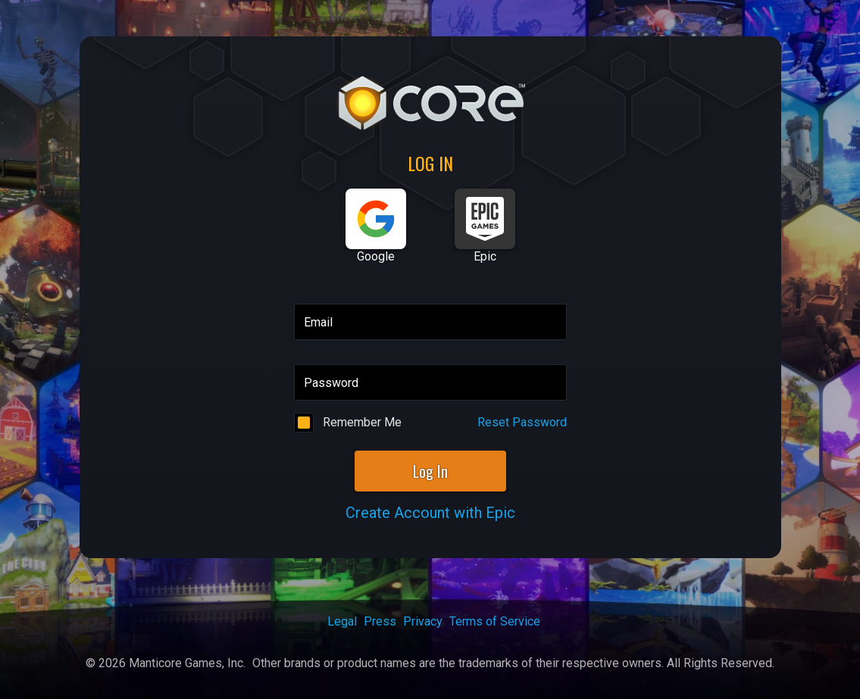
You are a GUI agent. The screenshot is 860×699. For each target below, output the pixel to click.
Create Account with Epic (430, 513)
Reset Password (522, 422)
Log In (430, 471)
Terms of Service (494, 621)
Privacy (423, 621)
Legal (342, 621)
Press (380, 621)
